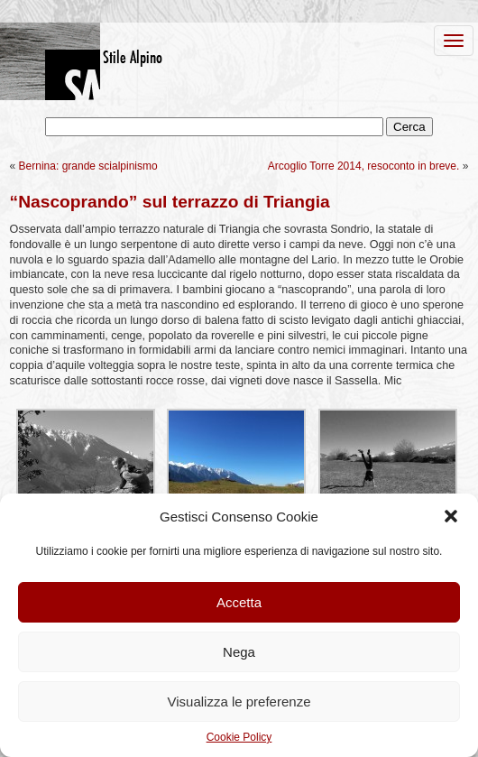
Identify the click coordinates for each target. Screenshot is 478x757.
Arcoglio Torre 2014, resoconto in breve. (364, 166)
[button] (451, 516)
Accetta (239, 602)
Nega (239, 652)
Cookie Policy (239, 737)
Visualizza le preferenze (239, 701)
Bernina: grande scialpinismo (88, 166)
